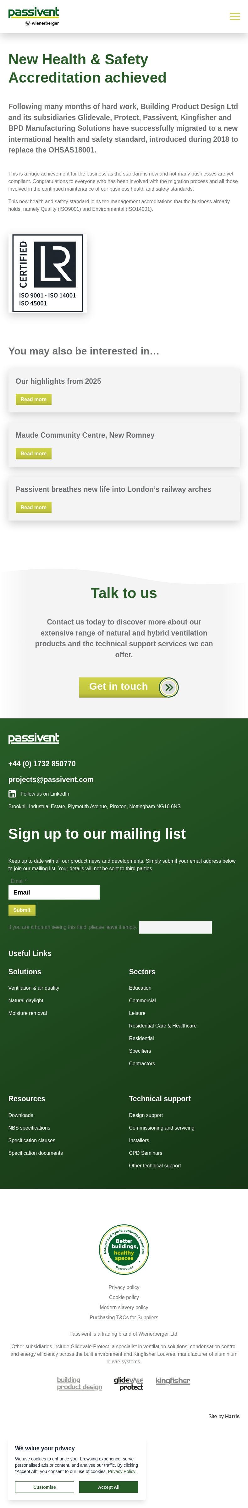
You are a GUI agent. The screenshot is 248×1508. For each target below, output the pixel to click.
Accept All (108, 1487)
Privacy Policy (121, 1471)
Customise (44, 1487)
